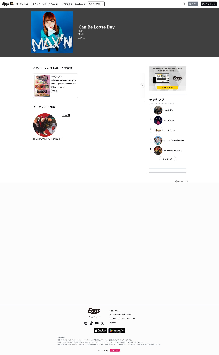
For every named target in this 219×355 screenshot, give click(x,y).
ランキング (35, 4)
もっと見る (167, 158)
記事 (44, 4)
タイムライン (53, 4)
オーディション (22, 4)
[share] (80, 38)
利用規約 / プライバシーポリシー (122, 318)
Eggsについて (115, 310)
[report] (84, 38)
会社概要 (113, 322)
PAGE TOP (181, 302)
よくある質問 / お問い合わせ (121, 314)
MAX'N (80, 31)
